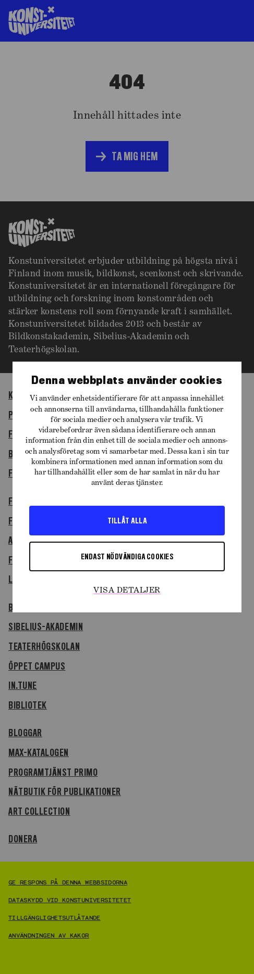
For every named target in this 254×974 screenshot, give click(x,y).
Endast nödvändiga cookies (127, 556)
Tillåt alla (127, 520)
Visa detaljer (126, 590)
